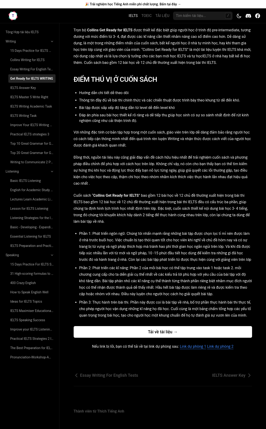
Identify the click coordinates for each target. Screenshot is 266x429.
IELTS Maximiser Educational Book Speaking (33, 311)
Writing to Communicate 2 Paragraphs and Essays (33, 162)
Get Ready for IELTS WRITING (31, 78)
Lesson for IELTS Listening (29, 208)
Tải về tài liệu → (163, 331)
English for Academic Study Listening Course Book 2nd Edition (33, 190)
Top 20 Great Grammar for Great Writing (33, 153)
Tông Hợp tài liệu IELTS (22, 32)
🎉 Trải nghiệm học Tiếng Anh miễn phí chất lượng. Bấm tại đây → (133, 4)
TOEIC (146, 15)
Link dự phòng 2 (220, 346)
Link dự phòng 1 (193, 346)
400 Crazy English (23, 283)
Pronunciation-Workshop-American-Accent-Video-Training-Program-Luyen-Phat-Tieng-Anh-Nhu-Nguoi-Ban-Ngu (33, 357)
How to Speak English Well (29, 292)
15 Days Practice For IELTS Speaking (33, 264)
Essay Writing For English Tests (32, 69)
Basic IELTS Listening (25, 181)
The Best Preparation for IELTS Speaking (33, 348)
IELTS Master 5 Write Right (29, 97)
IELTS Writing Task (23, 116)
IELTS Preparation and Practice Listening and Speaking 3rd (33, 246)
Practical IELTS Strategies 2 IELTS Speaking (33, 339)
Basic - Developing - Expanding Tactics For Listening (33, 227)
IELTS (133, 15)
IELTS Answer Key (23, 88)
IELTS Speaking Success (27, 320)
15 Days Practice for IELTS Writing (33, 50)
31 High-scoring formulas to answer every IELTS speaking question (33, 273)
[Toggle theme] (239, 15)
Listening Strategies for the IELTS (33, 218)
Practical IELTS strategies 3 (29, 134)
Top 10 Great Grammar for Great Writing (33, 143)
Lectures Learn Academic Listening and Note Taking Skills (33, 199)
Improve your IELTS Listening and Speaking (33, 329)
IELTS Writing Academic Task (31, 106)
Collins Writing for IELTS (27, 60)
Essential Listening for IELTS (30, 236)
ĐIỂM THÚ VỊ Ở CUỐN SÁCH (118, 79)
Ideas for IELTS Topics (26, 301)
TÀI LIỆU (162, 15)
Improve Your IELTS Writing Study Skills (33, 125)
